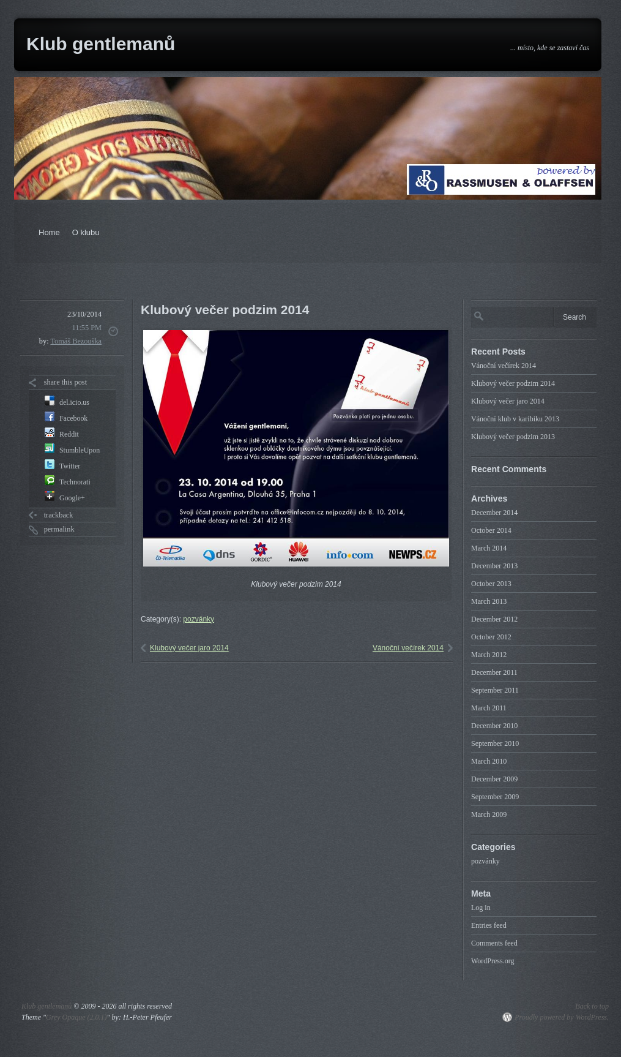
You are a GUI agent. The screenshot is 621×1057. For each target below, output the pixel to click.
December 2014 (494, 512)
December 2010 (494, 725)
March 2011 (489, 708)
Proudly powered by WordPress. (562, 1017)
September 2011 (495, 690)
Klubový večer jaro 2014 (189, 648)
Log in (481, 907)
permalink (59, 529)
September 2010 (495, 743)
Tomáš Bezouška (76, 341)
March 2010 (489, 761)
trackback (58, 515)
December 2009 (494, 779)
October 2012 (491, 637)
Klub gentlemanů (100, 44)
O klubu (86, 232)
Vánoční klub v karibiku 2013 (515, 419)
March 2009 (489, 814)
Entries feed (489, 925)
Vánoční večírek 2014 (408, 648)
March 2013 (489, 601)
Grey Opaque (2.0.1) (76, 1017)
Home (49, 232)
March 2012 (489, 654)
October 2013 (491, 583)
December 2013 (494, 566)
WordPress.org (492, 961)
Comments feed (494, 943)
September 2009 (495, 796)
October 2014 (491, 530)
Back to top (592, 1006)
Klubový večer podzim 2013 (513, 436)
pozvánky (198, 619)
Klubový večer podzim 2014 (513, 383)
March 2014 (489, 548)
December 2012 (494, 619)
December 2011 (494, 672)
